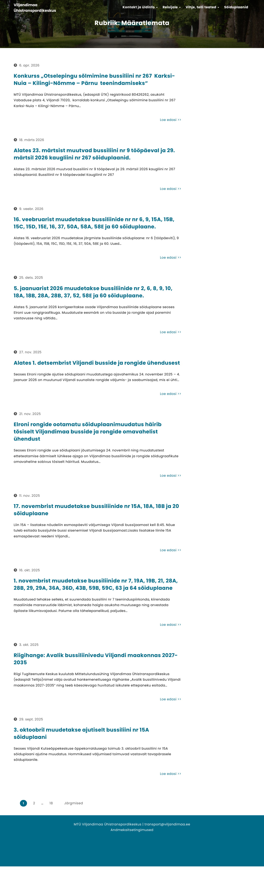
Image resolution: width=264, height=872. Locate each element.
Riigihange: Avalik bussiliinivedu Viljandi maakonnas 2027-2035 (96, 659)
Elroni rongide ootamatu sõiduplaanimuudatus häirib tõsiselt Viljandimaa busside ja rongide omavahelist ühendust (88, 432)
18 (51, 803)
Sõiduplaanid (236, 7)
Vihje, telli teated (202, 7)
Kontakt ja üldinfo (140, 7)
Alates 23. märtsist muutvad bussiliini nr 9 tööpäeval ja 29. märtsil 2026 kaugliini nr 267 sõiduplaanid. (94, 154)
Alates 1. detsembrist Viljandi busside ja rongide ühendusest (97, 363)
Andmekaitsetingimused (132, 829)
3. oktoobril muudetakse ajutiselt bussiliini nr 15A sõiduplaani (81, 733)
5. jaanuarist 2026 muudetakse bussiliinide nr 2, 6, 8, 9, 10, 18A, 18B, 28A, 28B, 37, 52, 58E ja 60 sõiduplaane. (93, 292)
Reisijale (172, 7)
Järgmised (73, 803)
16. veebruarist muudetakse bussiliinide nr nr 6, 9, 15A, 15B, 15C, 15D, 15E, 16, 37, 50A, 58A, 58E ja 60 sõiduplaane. (94, 223)
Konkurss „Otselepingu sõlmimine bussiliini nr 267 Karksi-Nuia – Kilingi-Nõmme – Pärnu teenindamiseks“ (94, 79)
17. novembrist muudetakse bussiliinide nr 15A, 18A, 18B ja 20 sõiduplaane (96, 510)
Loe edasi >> (170, 119)
